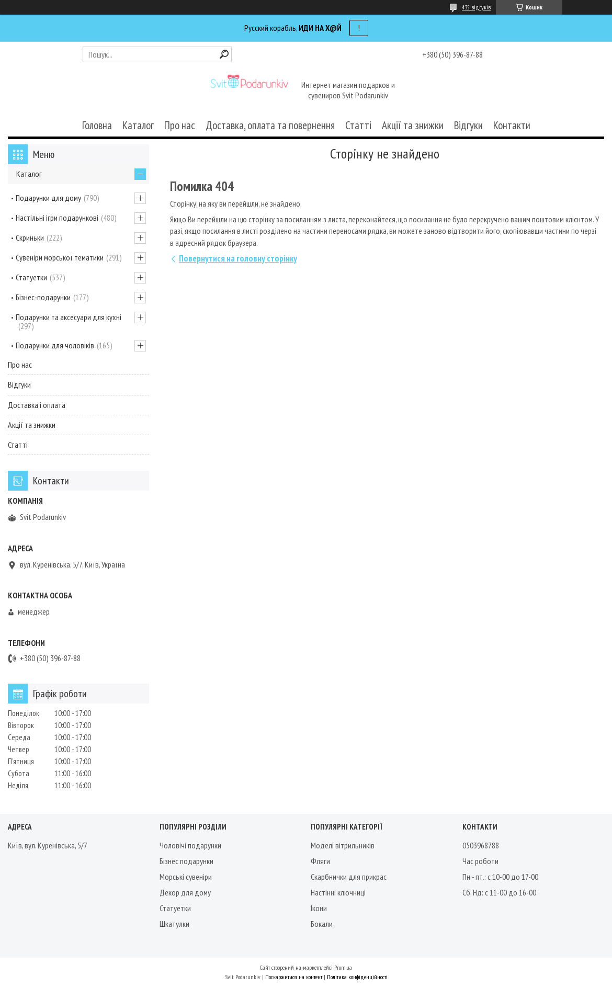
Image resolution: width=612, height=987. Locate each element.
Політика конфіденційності (357, 977)
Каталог (138, 125)
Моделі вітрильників (343, 845)
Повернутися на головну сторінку (238, 258)
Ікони (319, 908)
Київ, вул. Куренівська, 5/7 (47, 845)
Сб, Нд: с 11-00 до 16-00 (499, 892)
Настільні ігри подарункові (57, 217)
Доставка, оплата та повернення (270, 125)
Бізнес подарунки (186, 861)
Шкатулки (174, 923)
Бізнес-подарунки (43, 297)
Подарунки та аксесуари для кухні (68, 317)
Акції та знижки (413, 125)
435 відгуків (476, 7)
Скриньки (30, 237)
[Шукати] (224, 54)
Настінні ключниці (338, 892)
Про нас (179, 125)
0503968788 (480, 845)
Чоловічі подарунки (190, 845)
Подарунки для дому (48, 197)
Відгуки (468, 125)
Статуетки (31, 277)
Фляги (320, 861)
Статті (358, 125)
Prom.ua (343, 967)
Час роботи (480, 861)
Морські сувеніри (186, 876)
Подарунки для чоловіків (55, 345)
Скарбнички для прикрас (349, 876)
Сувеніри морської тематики (60, 257)
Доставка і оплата (36, 405)
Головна (97, 125)
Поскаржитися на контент (293, 977)
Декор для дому (185, 892)
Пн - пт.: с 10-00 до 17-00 (500, 876)
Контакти (511, 125)
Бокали (322, 923)
